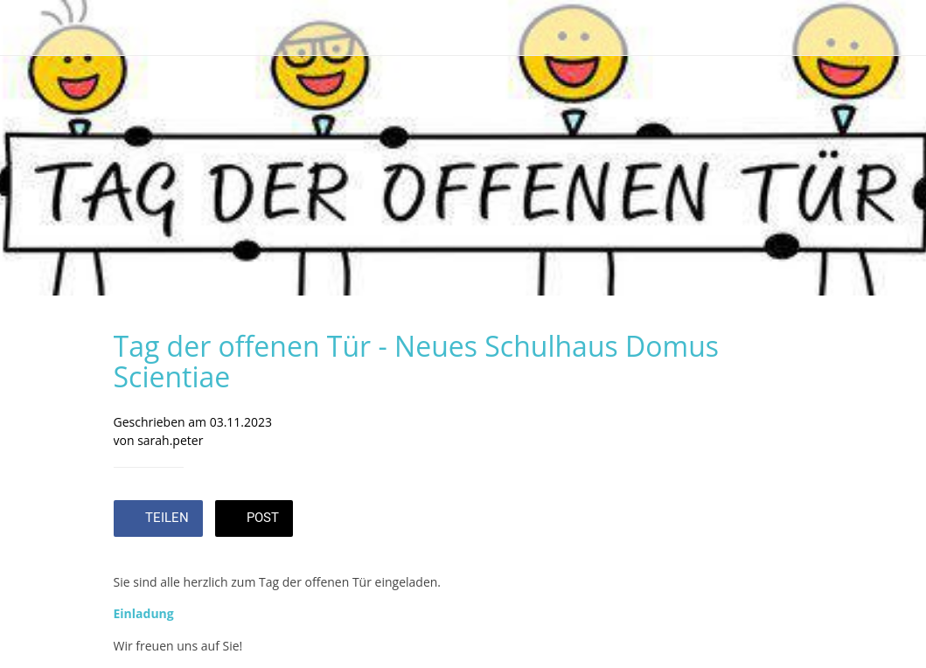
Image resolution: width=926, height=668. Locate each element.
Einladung (144, 613)
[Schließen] (27, 27)
